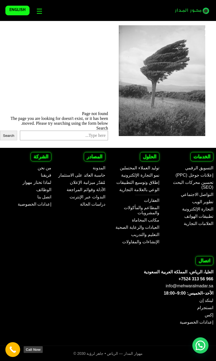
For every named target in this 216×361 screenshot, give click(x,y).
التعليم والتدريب (145, 234)
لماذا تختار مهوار (37, 182)
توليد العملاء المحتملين (139, 168)
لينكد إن (206, 300)
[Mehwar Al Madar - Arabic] (189, 11)
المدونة (99, 168)
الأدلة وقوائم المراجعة (86, 189)
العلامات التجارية (198, 223)
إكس (209, 315)
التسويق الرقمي (199, 168)
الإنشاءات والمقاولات (140, 242)
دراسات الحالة (92, 204)
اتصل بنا (44, 197)
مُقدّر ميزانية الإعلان (87, 182)
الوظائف (43, 189)
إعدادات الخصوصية (34, 204)
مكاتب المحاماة (145, 220)
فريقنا (46, 175)
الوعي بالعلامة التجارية (139, 189)
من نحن (44, 168)
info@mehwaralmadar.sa (189, 286)
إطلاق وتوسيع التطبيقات (137, 182)
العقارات (151, 200)
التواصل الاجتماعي (197, 194)
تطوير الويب (202, 201)
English (17, 10)
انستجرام (205, 307)
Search (102, 128)
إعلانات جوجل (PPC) (194, 175)
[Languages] (38, 11)
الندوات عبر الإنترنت (87, 197)
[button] (200, 345)
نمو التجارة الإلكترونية (140, 175)
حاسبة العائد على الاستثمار (81, 175)
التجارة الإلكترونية (197, 209)
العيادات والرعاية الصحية (137, 227)
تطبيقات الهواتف (198, 216)
